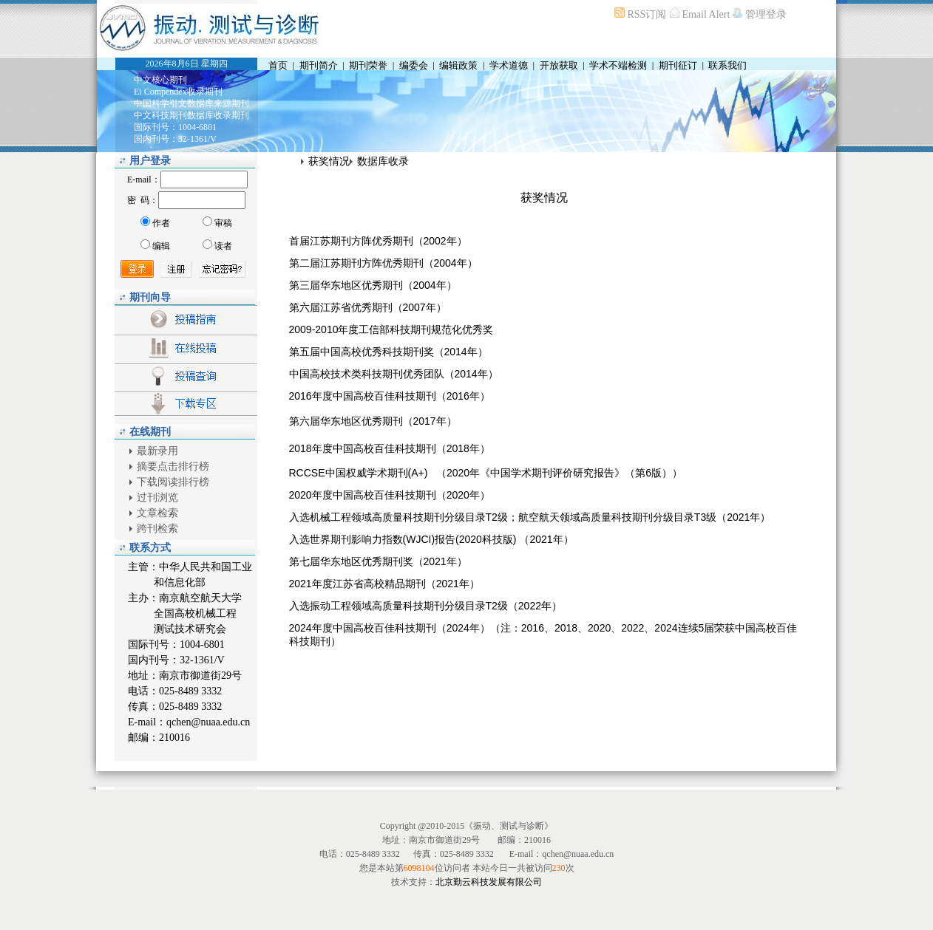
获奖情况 (329, 161)
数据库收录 (383, 161)
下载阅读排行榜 (173, 482)
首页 (278, 65)
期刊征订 (678, 65)
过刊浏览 (157, 497)
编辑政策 (458, 65)
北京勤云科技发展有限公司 (488, 882)
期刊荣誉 (368, 65)
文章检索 (157, 513)
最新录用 (157, 451)
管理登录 (765, 14)
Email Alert (706, 14)
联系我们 (727, 65)
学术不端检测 (618, 65)
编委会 (413, 65)
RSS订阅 (647, 14)
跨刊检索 (157, 528)
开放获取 (559, 65)
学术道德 (508, 65)
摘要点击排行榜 (173, 466)
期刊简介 (318, 65)
